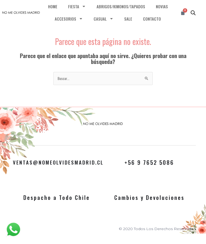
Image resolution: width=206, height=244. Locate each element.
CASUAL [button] (103, 18)
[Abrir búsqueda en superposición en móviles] (193, 12)
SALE (128, 19)
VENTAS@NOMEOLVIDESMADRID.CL (61, 162)
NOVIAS (162, 6)
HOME (52, 6)
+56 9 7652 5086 (149, 162)
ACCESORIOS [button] (69, 18)
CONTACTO (152, 19)
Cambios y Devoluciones (149, 197)
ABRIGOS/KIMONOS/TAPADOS (121, 6)
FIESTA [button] (77, 6)
